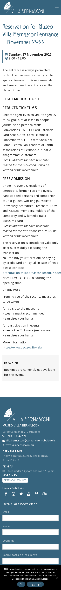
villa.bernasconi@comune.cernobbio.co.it (28, 440)
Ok (21, 584)
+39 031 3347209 (14, 436)
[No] (57, 577)
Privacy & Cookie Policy (13, 488)
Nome (6, 526)
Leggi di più (35, 584)
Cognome (8, 540)
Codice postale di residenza (19, 555)
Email (5, 512)
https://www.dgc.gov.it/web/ (22, 347)
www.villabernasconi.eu (18, 445)
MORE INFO (9, 475)
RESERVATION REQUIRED (15, 480)
